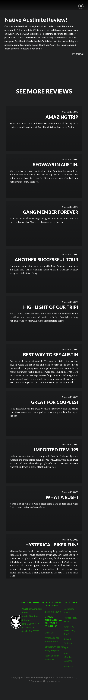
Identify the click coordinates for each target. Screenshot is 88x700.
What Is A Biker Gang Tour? (69, 630)
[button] (81, 6)
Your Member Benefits (68, 657)
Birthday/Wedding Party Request (54, 648)
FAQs (66, 648)
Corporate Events (69, 610)
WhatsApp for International (51, 639)
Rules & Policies (68, 641)
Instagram (69, 666)
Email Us (48, 632)
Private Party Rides (70, 619)
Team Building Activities (51, 657)
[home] (2, 4)
